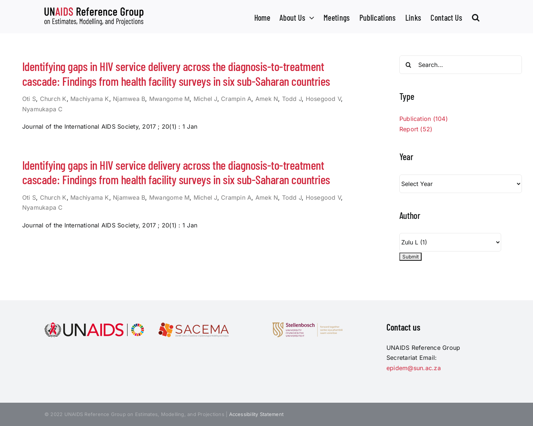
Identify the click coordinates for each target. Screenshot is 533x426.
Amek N (266, 98)
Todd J (292, 98)
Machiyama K (89, 98)
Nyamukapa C (42, 109)
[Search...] (460, 64)
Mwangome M (169, 98)
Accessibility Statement (256, 414)
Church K (53, 98)
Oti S (29, 98)
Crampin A (236, 98)
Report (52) (416, 129)
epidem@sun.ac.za (413, 368)
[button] (475, 16)
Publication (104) (423, 118)
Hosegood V (323, 98)
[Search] (408, 64)
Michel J (205, 98)
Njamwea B (129, 98)
